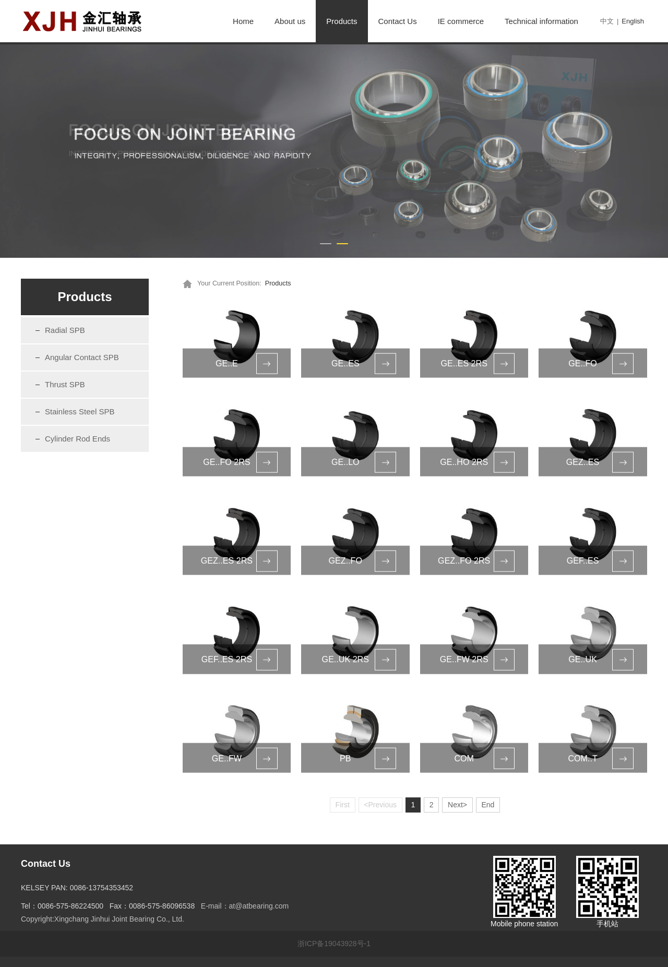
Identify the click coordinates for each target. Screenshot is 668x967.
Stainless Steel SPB (79, 411)
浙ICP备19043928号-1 (334, 943)
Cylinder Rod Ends (77, 438)
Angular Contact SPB (82, 357)
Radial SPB (65, 330)
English (633, 21)
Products (341, 21)
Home (243, 21)
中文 (607, 21)
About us (290, 21)
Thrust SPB (65, 384)
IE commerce (461, 21)
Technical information (541, 21)
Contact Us (397, 21)
